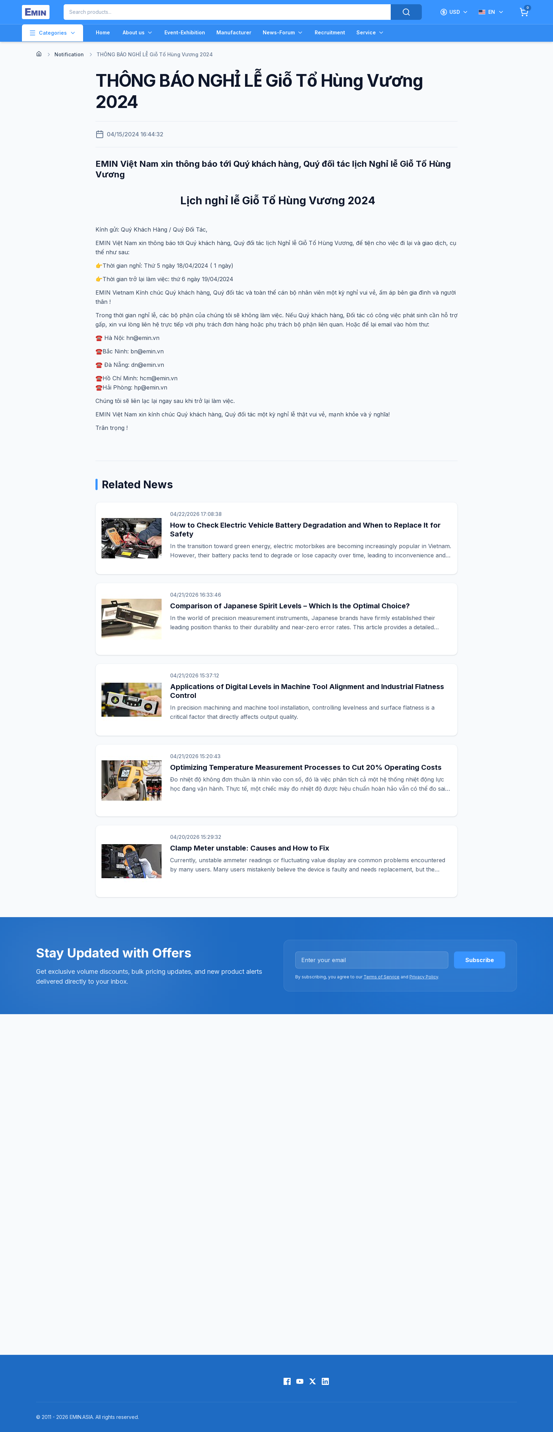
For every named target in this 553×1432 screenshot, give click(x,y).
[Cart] (524, 12)
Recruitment (330, 32)
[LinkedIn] (325, 1381)
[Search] (406, 12)
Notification (69, 54)
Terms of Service (381, 976)
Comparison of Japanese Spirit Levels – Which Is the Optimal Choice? (290, 606)
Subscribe (479, 960)
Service (370, 32)
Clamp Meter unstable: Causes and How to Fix (249, 848)
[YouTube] (299, 1381)
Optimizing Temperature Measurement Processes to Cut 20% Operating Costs (306, 767)
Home (103, 32)
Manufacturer (233, 32)
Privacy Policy (423, 976)
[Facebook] (287, 1381)
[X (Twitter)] (312, 1381)
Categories (52, 32)
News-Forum (283, 32)
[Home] (39, 54)
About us (138, 32)
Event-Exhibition (184, 32)
